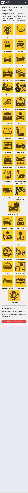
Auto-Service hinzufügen (14, 321)
